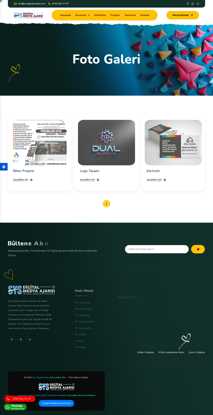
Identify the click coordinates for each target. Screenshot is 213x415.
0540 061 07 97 (58, 3)
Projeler (115, 15)
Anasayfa (65, 15)
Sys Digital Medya (41, 377)
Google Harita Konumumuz (56, 403)
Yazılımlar (130, 15)
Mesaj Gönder (183, 15)
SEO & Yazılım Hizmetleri (55, 395)
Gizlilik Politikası (145, 352)
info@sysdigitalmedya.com (29, 3)
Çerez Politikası (197, 352)
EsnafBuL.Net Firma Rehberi (82, 395)
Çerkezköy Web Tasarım (29, 395)
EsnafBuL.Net (58, 377)
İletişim (144, 15)
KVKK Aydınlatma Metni (171, 352)
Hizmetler (100, 15)
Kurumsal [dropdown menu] (80, 15)
